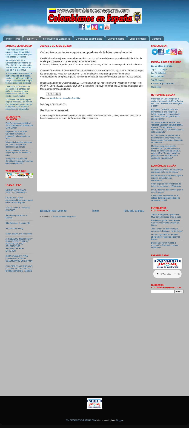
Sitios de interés (138, 38)
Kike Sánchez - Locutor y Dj (18, 223)
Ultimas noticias (116, 38)
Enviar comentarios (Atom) (64, 217)
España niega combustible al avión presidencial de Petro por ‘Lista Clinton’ (19, 125)
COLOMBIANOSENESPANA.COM (81, 420)
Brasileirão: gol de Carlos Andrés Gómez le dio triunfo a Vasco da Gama (165, 222)
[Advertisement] (92, 200)
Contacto (156, 38)
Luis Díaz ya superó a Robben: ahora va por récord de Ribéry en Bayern (165, 236)
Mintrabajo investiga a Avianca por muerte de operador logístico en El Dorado (19, 144)
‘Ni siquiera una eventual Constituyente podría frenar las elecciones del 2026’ (19, 161)
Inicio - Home (13, 38)
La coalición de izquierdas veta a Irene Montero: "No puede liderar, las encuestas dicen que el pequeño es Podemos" (167, 139)
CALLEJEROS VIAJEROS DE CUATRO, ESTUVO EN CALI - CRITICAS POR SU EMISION (19, 268)
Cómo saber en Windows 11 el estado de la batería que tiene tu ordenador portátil (165, 198)
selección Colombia (71, 98)
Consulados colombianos (89, 38)
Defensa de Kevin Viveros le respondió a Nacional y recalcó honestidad (164, 245)
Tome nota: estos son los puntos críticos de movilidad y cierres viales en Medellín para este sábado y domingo (19, 53)
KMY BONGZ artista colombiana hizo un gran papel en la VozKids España (19, 200)
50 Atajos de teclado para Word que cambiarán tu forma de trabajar (167, 171)
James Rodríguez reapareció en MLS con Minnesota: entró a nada (166, 216)
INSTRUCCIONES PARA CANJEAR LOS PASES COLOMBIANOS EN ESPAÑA (19, 258)
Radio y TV (31, 38)
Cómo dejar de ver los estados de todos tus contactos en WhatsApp (166, 185)
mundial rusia (56, 98)
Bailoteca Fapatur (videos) (162, 83)
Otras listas (156, 87)
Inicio (95, 210)
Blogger (119, 420)
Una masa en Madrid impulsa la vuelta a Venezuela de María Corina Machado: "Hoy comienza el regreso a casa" (167, 102)
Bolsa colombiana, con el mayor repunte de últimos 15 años (18, 152)
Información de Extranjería (56, 38)
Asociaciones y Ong (14, 228)
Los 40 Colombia (158, 73)
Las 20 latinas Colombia (161, 66)
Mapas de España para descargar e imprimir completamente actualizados (167, 177)
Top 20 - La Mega (159, 70)
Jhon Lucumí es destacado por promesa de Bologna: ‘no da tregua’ (167, 230)
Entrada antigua (134, 210)
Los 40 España (157, 76)
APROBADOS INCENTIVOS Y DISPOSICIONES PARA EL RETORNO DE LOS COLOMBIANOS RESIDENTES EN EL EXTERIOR (19, 245)
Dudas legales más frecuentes (19, 234)
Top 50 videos (157, 80)
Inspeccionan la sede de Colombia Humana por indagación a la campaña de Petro (18, 135)
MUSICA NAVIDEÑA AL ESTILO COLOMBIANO (16, 191)
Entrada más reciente (53, 210)
